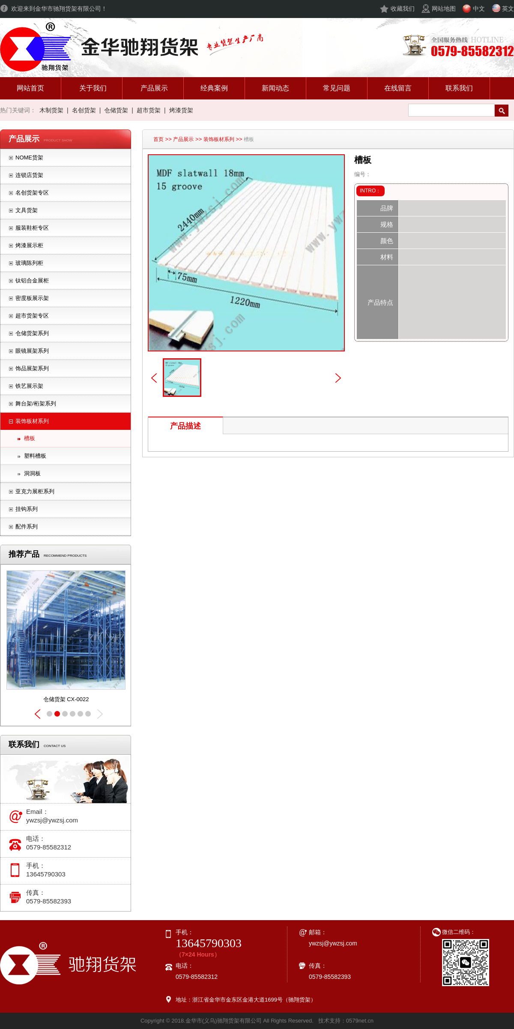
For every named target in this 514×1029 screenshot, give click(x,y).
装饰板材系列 (32, 421)
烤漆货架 (181, 110)
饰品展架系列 (32, 368)
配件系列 (26, 526)
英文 (508, 8)
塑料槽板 (35, 456)
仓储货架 (116, 110)
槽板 (29, 438)
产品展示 (183, 139)
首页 (158, 139)
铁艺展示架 (29, 386)
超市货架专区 (32, 315)
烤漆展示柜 (29, 245)
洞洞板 (32, 473)
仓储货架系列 (32, 333)
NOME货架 (29, 157)
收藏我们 (403, 8)
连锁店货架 (29, 175)
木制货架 (51, 110)
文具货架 (26, 210)
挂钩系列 (26, 509)
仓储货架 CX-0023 (66, 699)
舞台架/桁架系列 (35, 403)
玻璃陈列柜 (29, 263)
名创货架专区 (32, 192)
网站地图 (444, 8)
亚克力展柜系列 (34, 491)
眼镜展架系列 (32, 351)
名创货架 (84, 110)
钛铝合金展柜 (32, 280)
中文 (479, 8)
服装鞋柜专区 (32, 228)
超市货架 (149, 110)
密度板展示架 (32, 298)
